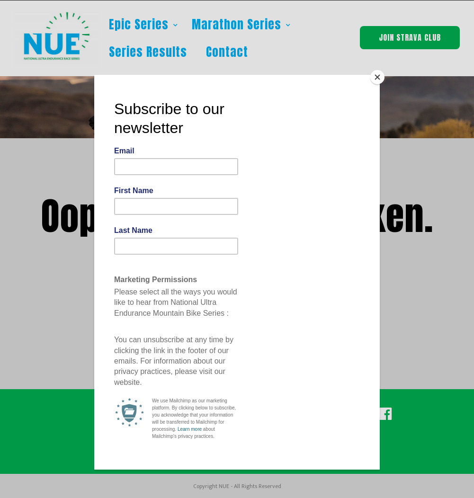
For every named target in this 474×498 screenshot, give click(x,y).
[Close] (377, 77)
